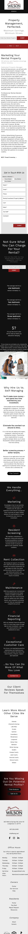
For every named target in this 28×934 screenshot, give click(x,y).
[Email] (14, 189)
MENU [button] (14, 11)
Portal (14, 886)
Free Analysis (14, 790)
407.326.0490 (14, 829)
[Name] (14, 185)
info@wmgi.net (14, 833)
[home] (14, 5)
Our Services (14, 889)
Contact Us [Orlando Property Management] (14, 676)
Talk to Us (14, 794)
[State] (14, 207)
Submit (22, 38)
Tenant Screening (17, 46)
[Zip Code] (14, 212)
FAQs (14, 891)
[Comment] (14, 218)
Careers (14, 924)
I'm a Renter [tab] (18, 179)
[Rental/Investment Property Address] (14, 198)
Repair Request (14, 908)
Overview (11, 46)
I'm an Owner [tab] (8, 179)
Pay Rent (14, 905)
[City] (14, 203)
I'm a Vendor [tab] (8, 181)
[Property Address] (8, 38)
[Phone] (14, 194)
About (14, 922)
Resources (14, 910)
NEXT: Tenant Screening (8, 157)
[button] (9, 838)
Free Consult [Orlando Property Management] (14, 473)
